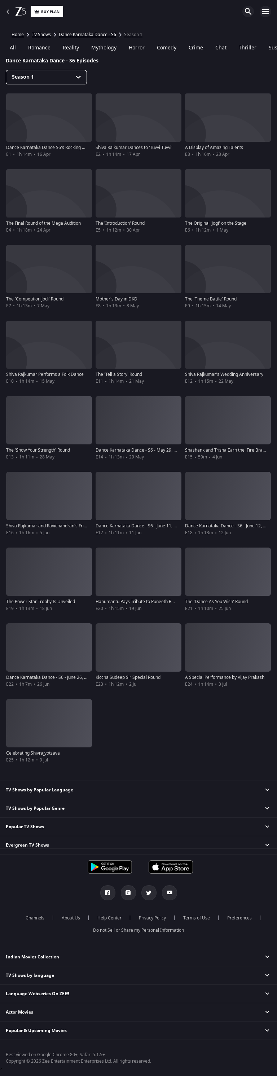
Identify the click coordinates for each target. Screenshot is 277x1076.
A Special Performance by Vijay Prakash (224, 677)
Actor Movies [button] (19, 1012)
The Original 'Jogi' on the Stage (215, 223)
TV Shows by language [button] (30, 975)
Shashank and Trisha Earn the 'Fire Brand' (227, 450)
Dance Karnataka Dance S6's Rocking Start (49, 147)
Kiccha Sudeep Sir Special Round (128, 677)
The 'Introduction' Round (120, 223)
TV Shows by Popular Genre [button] (35, 808)
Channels (35, 918)
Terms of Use (196, 918)
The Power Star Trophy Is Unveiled (40, 601)
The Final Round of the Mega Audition (43, 223)
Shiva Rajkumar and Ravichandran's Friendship (53, 526)
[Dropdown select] (46, 77)
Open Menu (265, 11)
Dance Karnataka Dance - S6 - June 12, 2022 (229, 526)
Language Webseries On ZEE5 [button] (38, 994)
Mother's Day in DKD (116, 299)
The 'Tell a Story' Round (119, 374)
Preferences (239, 918)
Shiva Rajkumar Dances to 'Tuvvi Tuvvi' (134, 147)
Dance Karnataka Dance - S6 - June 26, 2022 (50, 677)
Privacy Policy (152, 918)
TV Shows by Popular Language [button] (39, 790)
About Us (71, 918)
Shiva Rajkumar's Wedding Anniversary (224, 374)
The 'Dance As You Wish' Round (216, 601)
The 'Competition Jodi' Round (34, 299)
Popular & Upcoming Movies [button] (36, 1030)
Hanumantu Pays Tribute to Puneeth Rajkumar (142, 601)
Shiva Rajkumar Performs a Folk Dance (45, 374)
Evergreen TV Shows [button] (27, 845)
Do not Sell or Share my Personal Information (138, 930)
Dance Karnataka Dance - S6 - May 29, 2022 (140, 450)
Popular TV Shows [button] (25, 827)
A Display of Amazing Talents (214, 147)
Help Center (109, 918)
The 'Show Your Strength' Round (38, 450)
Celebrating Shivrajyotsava (33, 753)
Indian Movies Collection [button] (32, 957)
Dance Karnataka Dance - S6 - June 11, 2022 (140, 526)
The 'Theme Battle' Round (211, 299)
